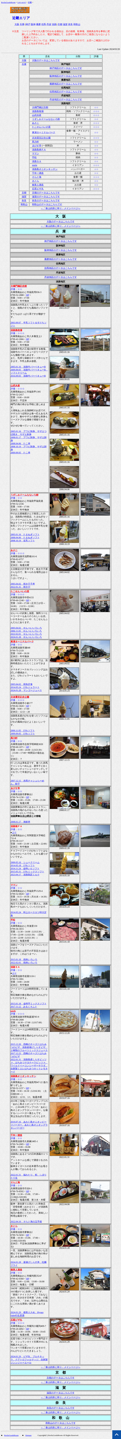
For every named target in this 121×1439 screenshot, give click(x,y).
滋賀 (65, 24)
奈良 (70, 24)
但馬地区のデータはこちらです (66, 91)
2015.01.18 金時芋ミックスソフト (29, 1003)
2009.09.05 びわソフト (23, 733)
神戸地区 (65, 64)
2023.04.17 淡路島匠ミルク (25, 874)
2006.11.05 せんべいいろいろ (26, 631)
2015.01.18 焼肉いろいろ (24, 959)
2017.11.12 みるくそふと (24, 1006)
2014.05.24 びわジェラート (25, 687)
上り (14, 832)
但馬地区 (65, 87)
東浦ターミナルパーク (43, 132)
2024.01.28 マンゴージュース (26, 690)
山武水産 (36, 115)
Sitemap (28, 1435)
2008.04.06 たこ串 (20, 443)
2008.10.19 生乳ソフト (23, 540)
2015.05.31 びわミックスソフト (27, 871)
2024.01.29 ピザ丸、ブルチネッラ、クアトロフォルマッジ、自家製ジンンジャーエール (29, 1359)
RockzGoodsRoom (8, 2)
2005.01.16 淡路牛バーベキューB (28, 367)
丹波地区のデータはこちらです (66, 99)
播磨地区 (65, 80)
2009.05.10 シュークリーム (25, 862)
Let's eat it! (22, 2)
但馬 (43, 24)
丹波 (49, 24)
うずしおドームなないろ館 (46, 119)
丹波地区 (65, 95)
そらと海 (36, 177)
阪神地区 (65, 72)
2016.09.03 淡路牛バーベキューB (28, 376)
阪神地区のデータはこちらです (66, 76)
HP (27, 295)
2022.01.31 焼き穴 (20, 587)
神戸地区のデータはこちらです (66, 68)
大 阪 (60, 216)
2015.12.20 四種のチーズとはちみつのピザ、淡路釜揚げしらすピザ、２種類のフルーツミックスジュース (29, 1047)
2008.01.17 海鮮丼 (20, 822)
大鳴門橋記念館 (40, 107)
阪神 (33, 24)
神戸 (28, 24)
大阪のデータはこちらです (46, 60)
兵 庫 (60, 231)
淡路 (54, 24)
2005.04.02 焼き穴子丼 (23, 584)
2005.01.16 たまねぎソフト (25, 534)
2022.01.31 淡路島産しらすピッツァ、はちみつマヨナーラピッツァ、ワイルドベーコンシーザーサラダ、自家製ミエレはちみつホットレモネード (29, 1065)
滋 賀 (60, 1388)
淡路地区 (65, 103)
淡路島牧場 (38, 111)
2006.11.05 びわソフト (23, 730)
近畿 (30, 2)
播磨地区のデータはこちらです (66, 84)
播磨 (38, 24)
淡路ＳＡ (36, 161)
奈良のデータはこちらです (46, 200)
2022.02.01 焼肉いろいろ (24, 962)
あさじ (35, 123)
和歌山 (76, 24)
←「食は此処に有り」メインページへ (60, 208)
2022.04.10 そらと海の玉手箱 (26, 1221)
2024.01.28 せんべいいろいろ (26, 637)
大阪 (16, 24)
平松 (34, 157)
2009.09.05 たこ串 (20, 452)
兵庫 (22, 24)
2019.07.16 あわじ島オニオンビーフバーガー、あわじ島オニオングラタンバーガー (29, 1125)
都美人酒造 (38, 185)
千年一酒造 (38, 173)
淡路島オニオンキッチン (45, 169)
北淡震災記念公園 (41, 138)
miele (34, 165)
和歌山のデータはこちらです (47, 204)
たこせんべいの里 (41, 127)
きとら (35, 181)
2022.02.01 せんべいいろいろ (26, 634)
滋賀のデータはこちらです (46, 196)
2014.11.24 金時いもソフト (25, 868)
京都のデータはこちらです (46, 192)
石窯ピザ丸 (38, 188)
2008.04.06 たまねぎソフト (25, 537)
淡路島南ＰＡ (39, 149)
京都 (60, 24)
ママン (35, 153)
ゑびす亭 (36, 145)
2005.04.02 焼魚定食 (22, 684)
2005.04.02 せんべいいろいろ (26, 628)
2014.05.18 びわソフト (23, 865)
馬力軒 (35, 141)
